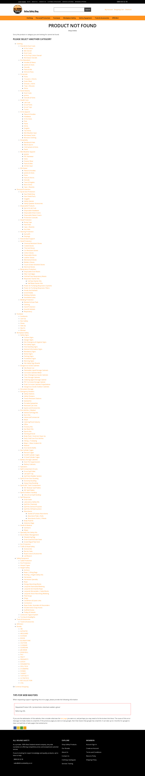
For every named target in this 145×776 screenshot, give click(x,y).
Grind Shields (28, 293)
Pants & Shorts (29, 178)
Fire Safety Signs (29, 344)
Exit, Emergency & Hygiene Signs (35, 342)
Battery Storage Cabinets (29, 460)
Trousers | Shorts (30, 79)
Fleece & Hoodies (30, 114)
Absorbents (28, 511)
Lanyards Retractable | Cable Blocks (36, 591)
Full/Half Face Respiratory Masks (35, 276)
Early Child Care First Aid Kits (33, 438)
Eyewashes (27, 401)
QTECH (22, 662)
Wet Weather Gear (30, 133)
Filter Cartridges (29, 274)
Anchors (27, 570)
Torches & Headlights (27, 617)
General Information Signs (33, 349)
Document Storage (26, 389)
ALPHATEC (24, 631)
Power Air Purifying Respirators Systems (38, 286)
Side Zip (23, 326)
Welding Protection (27, 300)
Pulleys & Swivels (30, 612)
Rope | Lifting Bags (30, 572)
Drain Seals (28, 500)
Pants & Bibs (28, 164)
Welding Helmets (30, 295)
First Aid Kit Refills (30, 448)
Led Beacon (28, 556)
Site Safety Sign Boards (32, 363)
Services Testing (67, 764)
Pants (26, 124)
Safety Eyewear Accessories (33, 203)
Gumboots (24, 316)
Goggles (27, 199)
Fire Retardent (25, 60)
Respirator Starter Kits (31, 279)
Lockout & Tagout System (29, 615)
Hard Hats (27, 225)
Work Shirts (28, 185)
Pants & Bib (28, 69)
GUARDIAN (24, 648)
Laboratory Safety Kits (31, 502)
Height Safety (25, 568)
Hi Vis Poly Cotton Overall (32, 55)
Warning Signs (29, 361)
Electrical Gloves (29, 267)
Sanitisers (27, 528)
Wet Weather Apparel (27, 152)
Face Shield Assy (29, 194)
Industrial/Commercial (31, 417)
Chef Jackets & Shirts (31, 147)
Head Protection (25, 220)
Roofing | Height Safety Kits (33, 575)
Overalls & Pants (29, 98)
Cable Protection (26, 561)
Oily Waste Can (29, 368)
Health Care (24, 100)
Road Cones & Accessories (33, 554)
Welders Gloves (29, 262)
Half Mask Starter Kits (35, 283)
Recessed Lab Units (30, 406)
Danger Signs (28, 340)
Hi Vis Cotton (28, 48)
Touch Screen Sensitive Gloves (34, 265)
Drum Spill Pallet (29, 471)
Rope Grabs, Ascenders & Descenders (37, 605)
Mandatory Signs (30, 352)
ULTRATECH (24, 678)
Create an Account (92, 748)
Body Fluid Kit (28, 521)
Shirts (26, 88)
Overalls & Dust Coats (27, 46)
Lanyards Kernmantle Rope (33, 589)
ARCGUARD (24, 633)
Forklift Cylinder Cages (31, 455)
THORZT (23, 673)
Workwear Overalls (30, 58)
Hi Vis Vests (28, 119)
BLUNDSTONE (25, 641)
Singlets (26, 128)
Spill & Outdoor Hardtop (28, 492)
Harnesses (27, 577)
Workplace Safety (69, 18)
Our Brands (66, 748)
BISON (22, 638)
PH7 (21, 655)
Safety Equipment (85, 18)
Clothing (30, 18)
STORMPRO (24, 669)
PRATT (22, 657)
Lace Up (23, 319)
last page (64, 718)
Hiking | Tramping (30, 441)
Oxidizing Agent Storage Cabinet (35, 380)
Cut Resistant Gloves (31, 250)
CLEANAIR (23, 645)
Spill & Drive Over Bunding (29, 478)
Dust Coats (28, 53)
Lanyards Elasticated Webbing (34, 586)
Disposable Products (27, 206)
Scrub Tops (28, 107)
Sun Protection (25, 544)
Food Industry (25, 91)
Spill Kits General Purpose (33, 507)
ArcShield (23, 636)
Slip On (22, 328)
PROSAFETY (24, 659)
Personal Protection (43, 18)
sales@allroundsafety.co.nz (23, 763)
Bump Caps (28, 222)
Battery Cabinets (30, 464)
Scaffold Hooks (29, 610)
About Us (35, 2)
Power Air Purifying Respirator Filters (37, 288)
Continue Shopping (21, 687)
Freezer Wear (28, 161)
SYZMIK (23, 671)
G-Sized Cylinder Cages (32, 457)
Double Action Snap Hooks (33, 608)
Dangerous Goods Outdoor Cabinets (36, 387)
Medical (26, 445)
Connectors (28, 603)
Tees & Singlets (29, 182)
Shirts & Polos (29, 72)
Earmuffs (27, 234)
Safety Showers (29, 396)
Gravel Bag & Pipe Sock (32, 542)
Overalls (27, 67)
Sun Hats (27, 229)
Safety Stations (29, 394)
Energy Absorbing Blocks (32, 584)
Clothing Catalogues (54, 2)
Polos (26, 77)
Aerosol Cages (29, 453)
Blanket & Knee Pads (31, 302)
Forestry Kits (28, 427)
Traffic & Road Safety (27, 547)
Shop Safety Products (69, 744)
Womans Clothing (30, 138)
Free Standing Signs (31, 347)
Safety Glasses (29, 201)
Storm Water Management (29, 535)
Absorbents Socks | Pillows (37, 518)
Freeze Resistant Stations (32, 398)
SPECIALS (115, 18)
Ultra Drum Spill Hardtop (32, 495)
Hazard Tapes (25, 565)
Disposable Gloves (30, 255)
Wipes (26, 530)
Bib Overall (27, 51)
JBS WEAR (23, 650)
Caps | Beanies (29, 187)
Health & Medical (26, 525)
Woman (23, 330)
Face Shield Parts (30, 196)
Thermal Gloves (29, 248)
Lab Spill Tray (28, 474)
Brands (19, 626)
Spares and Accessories (32, 408)
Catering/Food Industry (32, 422)
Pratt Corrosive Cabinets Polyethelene (37, 384)
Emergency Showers (27, 391)
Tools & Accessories (102, 18)
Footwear (56, 18)
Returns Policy (91, 756)
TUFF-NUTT (24, 676)
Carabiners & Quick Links (32, 601)
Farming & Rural (29, 434)
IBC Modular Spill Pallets (32, 488)
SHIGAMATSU (25, 664)
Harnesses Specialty (31, 579)
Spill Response (25, 497)
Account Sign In (91, 744)
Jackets (26, 154)
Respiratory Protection (28, 269)
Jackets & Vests (29, 65)
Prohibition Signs (30, 359)
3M (21, 629)
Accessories (28, 549)
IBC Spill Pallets (29, 490)
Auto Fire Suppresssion (32, 462)
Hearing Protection (27, 232)
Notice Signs (28, 354)
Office (26, 424)
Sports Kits (27, 431)
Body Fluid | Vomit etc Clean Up (35, 436)
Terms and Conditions (93, 752)
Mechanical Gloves (30, 260)
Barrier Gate (28, 551)
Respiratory (28, 312)
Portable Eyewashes (31, 403)
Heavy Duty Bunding (31, 483)
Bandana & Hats (29, 142)
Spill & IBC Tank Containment (30, 485)
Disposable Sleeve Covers (33, 215)
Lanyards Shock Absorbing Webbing (36, 594)
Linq (21, 683)
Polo (25, 121)
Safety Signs (24, 335)
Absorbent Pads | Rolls (35, 516)
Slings (26, 598)
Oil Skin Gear (28, 166)
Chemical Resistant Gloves (33, 243)
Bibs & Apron (28, 145)
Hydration (23, 467)
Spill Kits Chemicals (30, 504)
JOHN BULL (24, 652)
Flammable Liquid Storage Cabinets (36, 370)
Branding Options (80, 2)
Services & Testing (68, 2)
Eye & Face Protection (27, 192)
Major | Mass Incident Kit (32, 443)
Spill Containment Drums (29, 469)
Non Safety (24, 321)
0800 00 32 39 (18, 759)
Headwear (27, 117)
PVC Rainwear (29, 156)
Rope (26, 582)
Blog (28, 2)
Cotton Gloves (29, 253)
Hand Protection (26, 241)
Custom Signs (28, 337)
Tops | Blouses (29, 86)
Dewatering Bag (29, 537)
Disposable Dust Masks (32, 272)
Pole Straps (28, 596)
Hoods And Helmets (31, 290)
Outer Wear (28, 81)
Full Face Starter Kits (35, 281)
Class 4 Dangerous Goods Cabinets (36, 375)
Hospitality (24, 140)
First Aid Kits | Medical (28, 410)
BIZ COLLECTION (26, 681)
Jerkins (26, 95)
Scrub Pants (28, 105)
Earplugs (27, 236)
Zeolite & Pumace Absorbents (38, 514)
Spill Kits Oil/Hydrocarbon (33, 509)
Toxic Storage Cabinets (32, 377)
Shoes (22, 323)
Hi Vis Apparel (25, 112)
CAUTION (23, 643)
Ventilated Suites (30, 297)
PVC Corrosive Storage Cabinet (34, 382)
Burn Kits (27, 415)
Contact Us (42, 2)
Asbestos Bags (29, 523)
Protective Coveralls (31, 218)
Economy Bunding (30, 481)
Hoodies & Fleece (30, 62)
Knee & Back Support (27, 239)
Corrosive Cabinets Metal (32, 373)
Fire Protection (25, 563)
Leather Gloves (29, 258)
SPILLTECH (24, 666)
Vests (26, 159)
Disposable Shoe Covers (32, 213)
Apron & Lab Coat (30, 208)
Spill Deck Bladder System (33, 476)
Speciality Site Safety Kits (28, 532)
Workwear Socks (29, 135)
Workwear (23, 168)
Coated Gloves (29, 246)
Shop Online (22, 2)
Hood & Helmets (29, 309)
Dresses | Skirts (29, 84)
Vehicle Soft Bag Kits (31, 413)
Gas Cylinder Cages (26, 450)
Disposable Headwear (31, 211)
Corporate (23, 74)
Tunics (26, 109)
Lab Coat (27, 102)
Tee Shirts (27, 131)
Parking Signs (29, 356)
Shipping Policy (91, 760)
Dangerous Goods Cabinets (29, 366)
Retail (26, 420)
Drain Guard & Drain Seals (33, 539)
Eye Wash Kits (29, 429)
